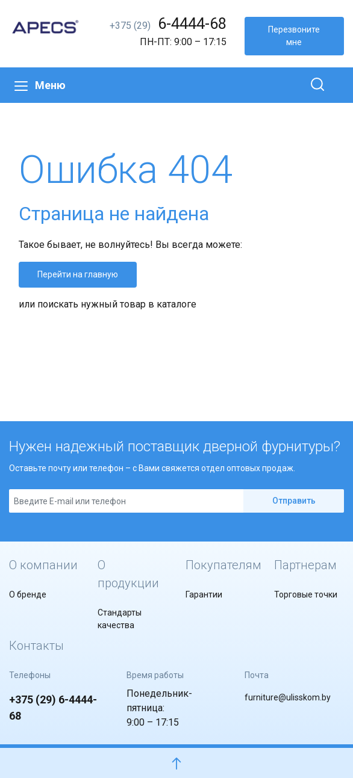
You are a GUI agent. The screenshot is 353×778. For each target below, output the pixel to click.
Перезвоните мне (294, 36)
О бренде (27, 594)
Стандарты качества (120, 619)
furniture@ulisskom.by (288, 697)
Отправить (294, 500)
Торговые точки (305, 594)
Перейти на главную (77, 274)
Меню (40, 85)
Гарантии (204, 594)
